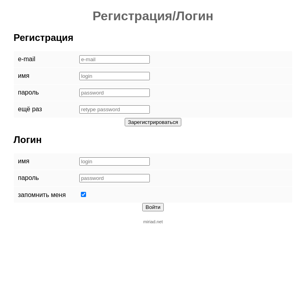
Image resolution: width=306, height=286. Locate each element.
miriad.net (153, 221)
